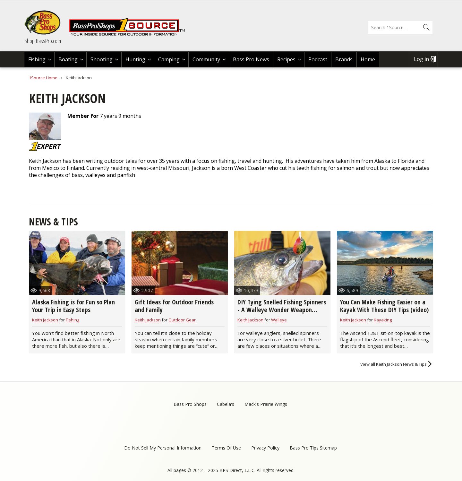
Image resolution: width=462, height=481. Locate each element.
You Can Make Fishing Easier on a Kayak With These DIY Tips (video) (384, 306)
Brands (344, 59)
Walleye (279, 320)
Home (368, 59)
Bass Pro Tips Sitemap (313, 448)
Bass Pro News (251, 59)
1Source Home (43, 78)
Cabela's (225, 404)
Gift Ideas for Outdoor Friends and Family (174, 306)
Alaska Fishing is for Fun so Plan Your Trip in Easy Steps (73, 306)
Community (206, 59)
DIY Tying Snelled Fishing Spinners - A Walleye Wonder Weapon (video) (281, 310)
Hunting (135, 59)
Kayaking (383, 320)
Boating (68, 59)
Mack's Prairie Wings (265, 404)
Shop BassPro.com (42, 41)
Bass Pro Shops (190, 404)
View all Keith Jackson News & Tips (393, 364)
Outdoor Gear (182, 320)
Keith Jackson (45, 320)
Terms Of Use (226, 448)
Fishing (37, 59)
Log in (421, 59)
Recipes (286, 59)
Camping (169, 59)
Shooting (101, 59)
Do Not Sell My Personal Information (162, 448)
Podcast (317, 59)
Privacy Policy (265, 448)
